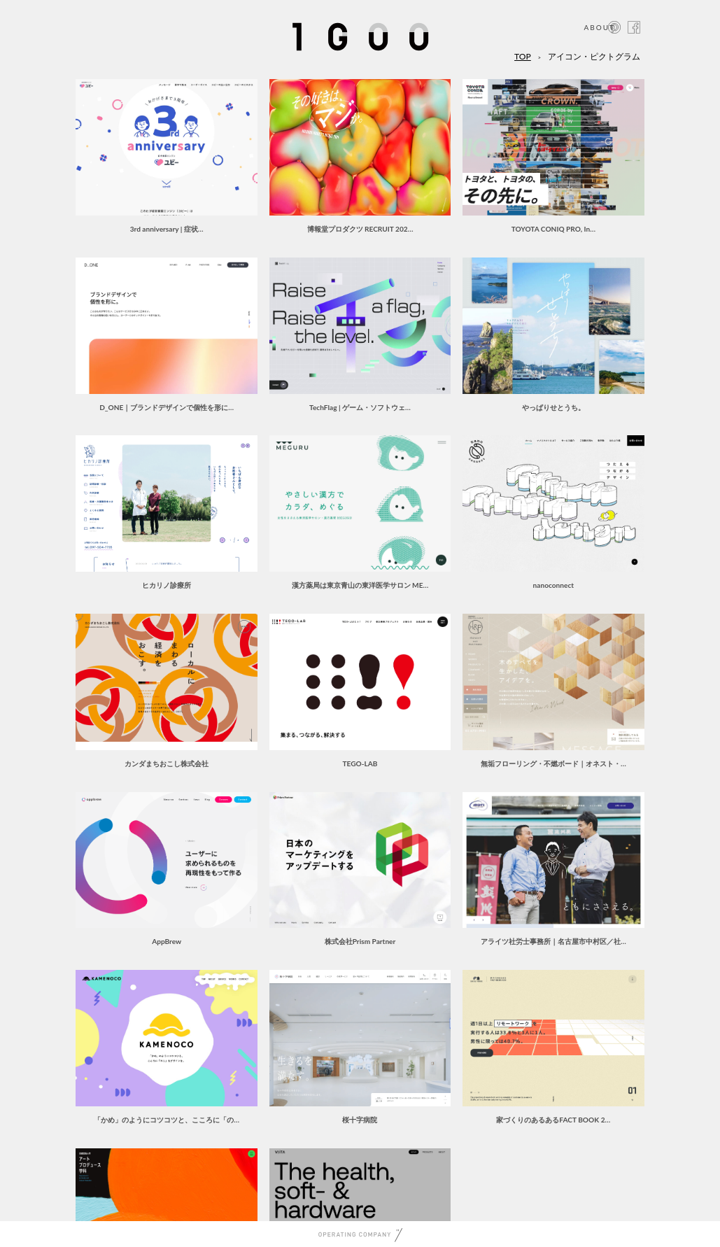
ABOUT (599, 27)
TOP (522, 56)
